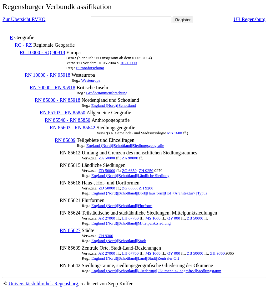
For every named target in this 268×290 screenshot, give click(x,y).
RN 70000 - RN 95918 (52, 87)
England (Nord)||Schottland (113, 105)
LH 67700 (130, 218)
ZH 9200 (146, 188)
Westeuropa (90, 80)
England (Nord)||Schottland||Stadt (118, 240)
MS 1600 (174, 133)
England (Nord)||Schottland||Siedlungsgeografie (125, 145)
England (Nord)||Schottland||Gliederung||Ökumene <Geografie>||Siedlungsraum (156, 270)
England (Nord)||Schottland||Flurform (121, 205)
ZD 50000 (107, 170)
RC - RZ (23, 45)
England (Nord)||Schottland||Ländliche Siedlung (130, 175)
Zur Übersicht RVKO (24, 19)
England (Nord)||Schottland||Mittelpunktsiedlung (130, 223)
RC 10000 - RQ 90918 (42, 52)
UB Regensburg (249, 19)
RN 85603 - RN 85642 (72, 127)
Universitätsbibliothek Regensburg (43, 283)
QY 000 (173, 218)
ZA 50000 (107, 158)
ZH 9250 (146, 170)
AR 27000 (107, 218)
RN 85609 (65, 140)
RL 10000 (128, 62)
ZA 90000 (130, 158)
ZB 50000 (195, 218)
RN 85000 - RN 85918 (57, 100)
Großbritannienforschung (106, 93)
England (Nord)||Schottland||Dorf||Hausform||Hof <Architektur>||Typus (149, 193)
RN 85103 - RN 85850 (62, 112)
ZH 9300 (106, 235)
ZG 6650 (129, 170)
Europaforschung (90, 67)
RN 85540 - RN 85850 (67, 120)
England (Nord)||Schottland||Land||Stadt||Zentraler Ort (135, 258)
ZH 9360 (217, 253)
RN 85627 (70, 230)
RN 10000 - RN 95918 (47, 75)
